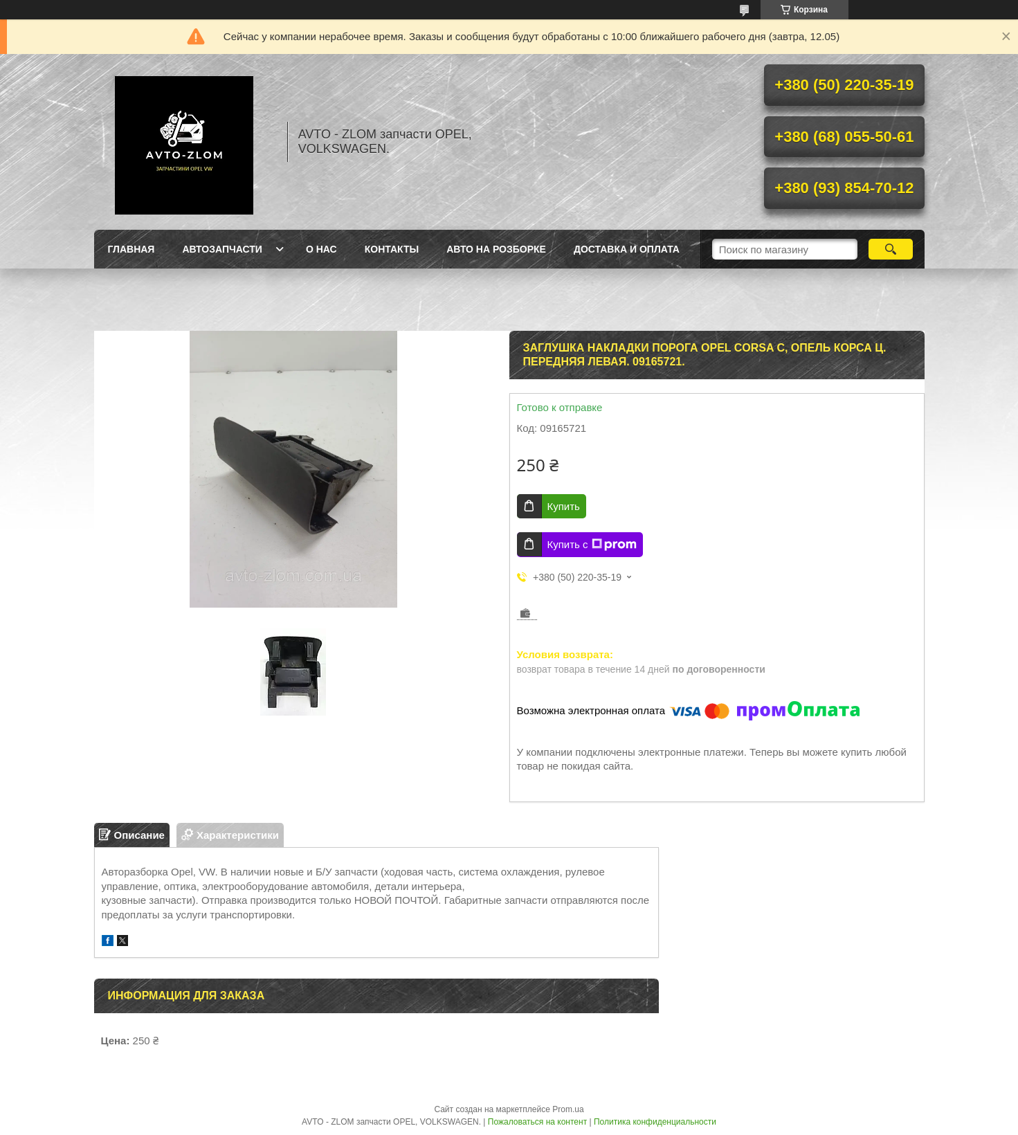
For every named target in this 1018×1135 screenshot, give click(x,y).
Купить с (592, 544)
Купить (563, 506)
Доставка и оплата (627, 249)
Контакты (392, 249)
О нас (321, 249)
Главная (131, 249)
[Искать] (891, 249)
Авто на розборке (496, 249)
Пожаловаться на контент (537, 1122)
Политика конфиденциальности (655, 1122)
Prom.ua (567, 1109)
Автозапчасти (222, 249)
